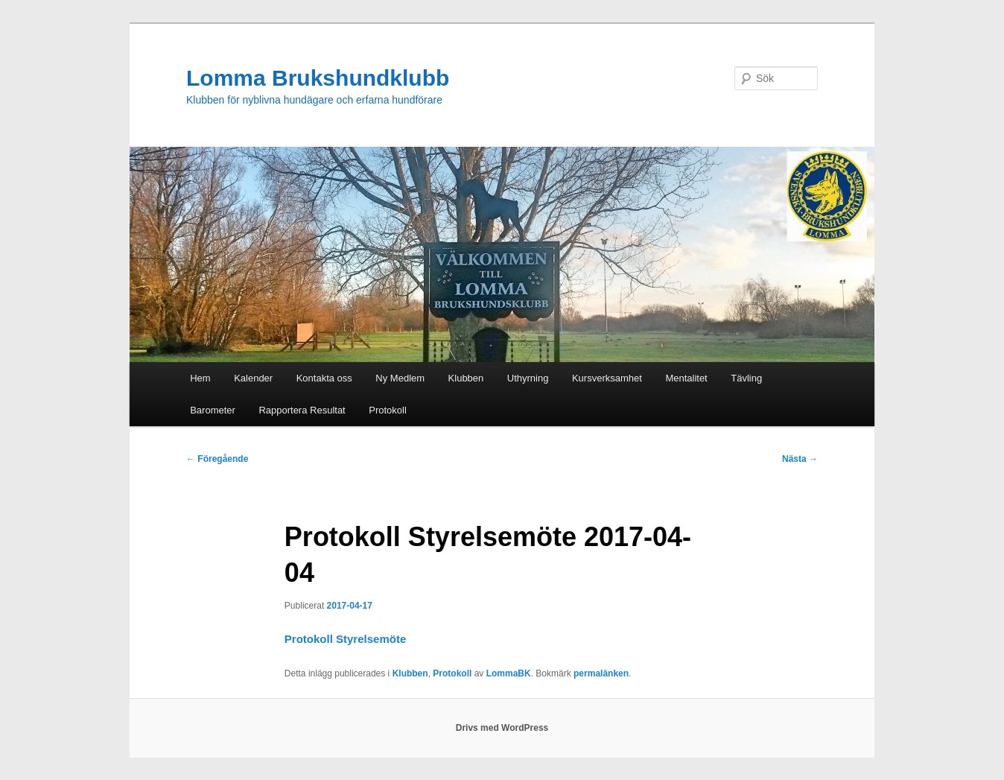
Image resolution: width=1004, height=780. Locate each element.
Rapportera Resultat (301, 410)
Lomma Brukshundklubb (317, 78)
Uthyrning (528, 378)
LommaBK (508, 673)
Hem (200, 378)
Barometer (212, 410)
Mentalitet (686, 378)
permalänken (601, 673)
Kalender (253, 378)
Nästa (800, 459)
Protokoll (388, 410)
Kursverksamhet (607, 378)
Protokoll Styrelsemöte (345, 638)
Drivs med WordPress (502, 728)
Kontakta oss (324, 378)
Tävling (746, 378)
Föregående (217, 459)
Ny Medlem (400, 378)
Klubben (466, 378)
